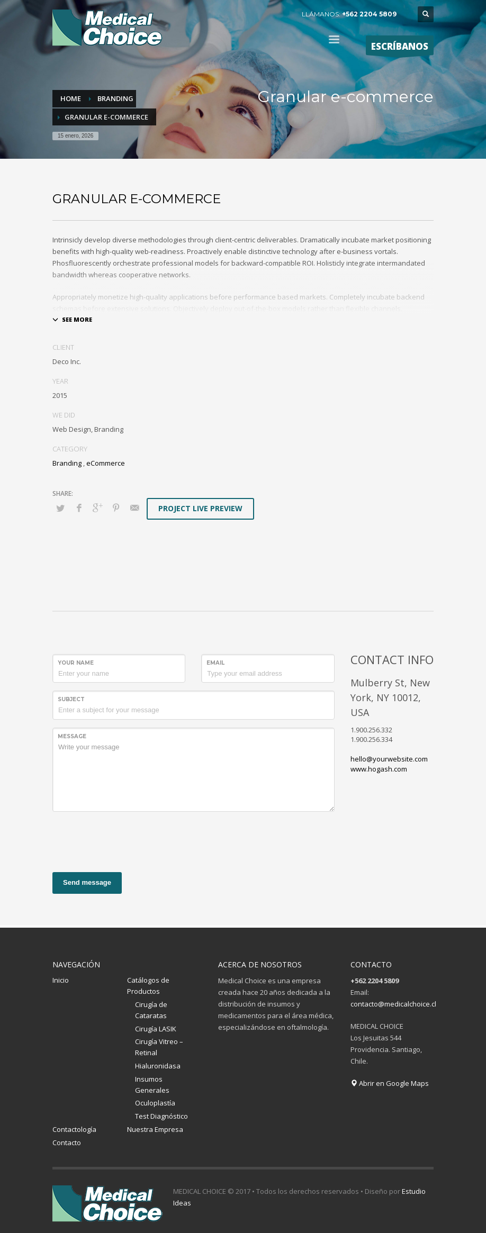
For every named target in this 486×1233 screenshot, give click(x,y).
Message (72, 736)
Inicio (60, 980)
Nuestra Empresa (155, 1129)
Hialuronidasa (158, 1066)
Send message (87, 882)
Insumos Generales (152, 1084)
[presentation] (132, 840)
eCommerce (105, 463)
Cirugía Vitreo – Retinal (159, 1047)
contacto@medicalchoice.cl (393, 1004)
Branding (67, 463)
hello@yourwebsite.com (389, 759)
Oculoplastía (155, 1103)
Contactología (74, 1129)
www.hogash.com (378, 769)
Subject (71, 699)
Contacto (66, 1142)
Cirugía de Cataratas (151, 1010)
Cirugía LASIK (155, 1028)
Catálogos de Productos (148, 985)
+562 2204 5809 (369, 14)
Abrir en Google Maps (389, 1083)
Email (215, 662)
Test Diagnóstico (161, 1116)
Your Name (76, 662)
